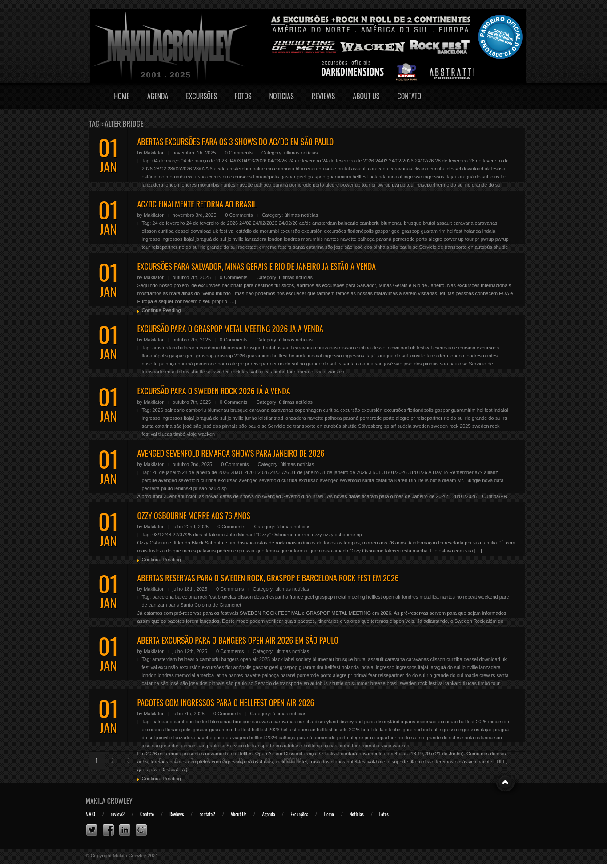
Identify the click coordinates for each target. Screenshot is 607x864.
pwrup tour (403, 184)
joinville (498, 176)
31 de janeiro (304, 472)
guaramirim (338, 176)
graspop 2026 (230, 355)
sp (209, 371)
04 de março (165, 160)
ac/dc (219, 168)
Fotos (243, 96)
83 (267, 760)
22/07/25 (182, 534)
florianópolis (266, 176)
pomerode (300, 184)
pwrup (383, 184)
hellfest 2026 (265, 729)
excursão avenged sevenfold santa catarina (345, 480)
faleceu (217, 534)
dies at (200, 534)
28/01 (237, 472)
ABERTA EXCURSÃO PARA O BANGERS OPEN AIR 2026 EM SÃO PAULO (237, 640)
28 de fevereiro (451, 160)
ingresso (412, 176)
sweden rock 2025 (450, 426)
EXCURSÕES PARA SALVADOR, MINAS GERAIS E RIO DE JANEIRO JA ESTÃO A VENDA (256, 266)
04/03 (235, 160)
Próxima (293, 760)
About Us (366, 96)
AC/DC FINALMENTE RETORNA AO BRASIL (197, 204)
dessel (454, 168)
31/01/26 (417, 472)
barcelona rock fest (196, 597)
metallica (429, 597)
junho (251, 418)
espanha (278, 597)
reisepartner (429, 184)
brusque (327, 168)
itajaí (451, 176)
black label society (291, 659)
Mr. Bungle (469, 480)
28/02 (160, 168)
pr (373, 184)
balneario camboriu (273, 168)
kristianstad (270, 418)
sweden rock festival (235, 371)
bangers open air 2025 (245, 659)
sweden (421, 426)
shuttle (501, 247)
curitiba (437, 168)
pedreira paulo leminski (167, 488)
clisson (421, 168)
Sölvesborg (370, 426)
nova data (492, 480)
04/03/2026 (254, 160)
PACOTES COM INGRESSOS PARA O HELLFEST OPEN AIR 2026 (225, 702)
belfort (202, 721)
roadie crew (477, 675)
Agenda (158, 96)
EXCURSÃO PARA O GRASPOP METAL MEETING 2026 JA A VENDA (230, 328)
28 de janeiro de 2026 (205, 472)
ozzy (317, 534)
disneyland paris (357, 721)
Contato (409, 96)
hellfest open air (383, 597)
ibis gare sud (408, 729)
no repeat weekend (477, 597)
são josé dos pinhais (367, 247)
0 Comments (239, 152)
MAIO (90, 814)
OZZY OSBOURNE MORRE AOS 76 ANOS (193, 515)
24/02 (381, 160)
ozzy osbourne (339, 534)
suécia (404, 426)
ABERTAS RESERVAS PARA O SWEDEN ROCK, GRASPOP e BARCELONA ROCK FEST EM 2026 (268, 578)
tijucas (265, 371)
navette (245, 184)
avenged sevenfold (178, 480)
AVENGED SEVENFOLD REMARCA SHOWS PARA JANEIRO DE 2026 (231, 453)
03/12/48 (161, 534)
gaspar (288, 176)
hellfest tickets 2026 (338, 729)
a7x (479, 472)
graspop (317, 176)
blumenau (306, 168)
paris (173, 605)
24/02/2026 (401, 160)
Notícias (281, 96)
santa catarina (308, 247)
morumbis (208, 184)
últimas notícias (301, 152)
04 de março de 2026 (204, 160)
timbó (279, 371)
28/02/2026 (180, 168)
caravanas (401, 168)
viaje (321, 371)
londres (189, 184)
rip (359, 534)
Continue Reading (161, 310)
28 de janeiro (166, 472)
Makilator (154, 152)
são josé (334, 247)
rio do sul (454, 184)
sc (415, 247)
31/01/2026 (394, 472)
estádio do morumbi (163, 176)
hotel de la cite (377, 729)
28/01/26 (279, 472)
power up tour (355, 184)
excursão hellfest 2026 (462, 721)
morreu (302, 534)
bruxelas (227, 597)
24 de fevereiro (304, 160)
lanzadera (152, 184)
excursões (240, 176)
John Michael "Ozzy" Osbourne (259, 534)
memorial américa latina (201, 675)
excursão (196, 176)
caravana (378, 168)
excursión (217, 176)
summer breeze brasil (374, 683)
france (296, 597)
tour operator (301, 371)
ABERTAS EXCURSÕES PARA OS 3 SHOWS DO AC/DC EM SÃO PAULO (235, 141)
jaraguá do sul (473, 176)
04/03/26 (277, 160)
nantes (228, 184)
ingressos (433, 176)
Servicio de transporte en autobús (455, 247)
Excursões (201, 96)
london (172, 184)
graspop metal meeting (340, 597)
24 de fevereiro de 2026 (348, 160)
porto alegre (326, 184)
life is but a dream (437, 480)
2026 (157, 410)
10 (240, 760)
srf (393, 426)
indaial (395, 176)
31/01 (375, 472)
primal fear (365, 675)
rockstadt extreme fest (262, 247)
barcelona (162, 597)
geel (301, 176)
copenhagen (308, 410)
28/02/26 (203, 168)
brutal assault (352, 168)
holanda (377, 176)
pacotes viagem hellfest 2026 (245, 737)
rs (289, 247)
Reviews (323, 96)
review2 (118, 814)
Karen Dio (405, 480)
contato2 (207, 814)
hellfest (360, 176)
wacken (336, 371)
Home (121, 96)
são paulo (401, 247)
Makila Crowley (109, 800)
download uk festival (484, 168)
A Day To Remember (450, 472)
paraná (280, 184)
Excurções (299, 814)
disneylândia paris (395, 721)
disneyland (326, 721)
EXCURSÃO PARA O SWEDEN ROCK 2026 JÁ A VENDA (213, 391)
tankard (453, 683)
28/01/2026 (256, 472)
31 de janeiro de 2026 (343, 472)
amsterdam (239, 168)
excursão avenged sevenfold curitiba (257, 480)
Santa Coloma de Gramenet (210, 605)
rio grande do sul (483, 184)
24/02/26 (424, 160)
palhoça (263, 184)
